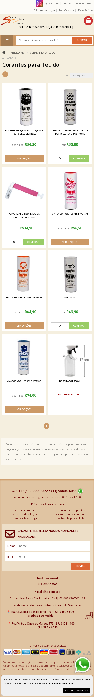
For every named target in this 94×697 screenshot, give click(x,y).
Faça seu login (47, 10)
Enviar (80, 566)
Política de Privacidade (59, 683)
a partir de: (18, 145)
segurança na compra (70, 514)
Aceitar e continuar (76, 690)
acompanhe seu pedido (70, 510)
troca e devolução (26, 514)
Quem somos (47, 584)
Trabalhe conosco (47, 592)
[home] (12, 20)
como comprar (25, 510)
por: (64, 145)
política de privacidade (71, 518)
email (10, 557)
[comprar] (70, 158)
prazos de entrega (26, 518)
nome (11, 546)
